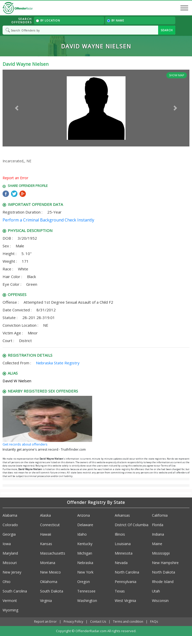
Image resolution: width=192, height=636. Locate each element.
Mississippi (161, 553)
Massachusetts (52, 553)
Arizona (83, 515)
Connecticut (50, 524)
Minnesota (123, 553)
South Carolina (15, 591)
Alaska (45, 515)
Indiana (158, 534)
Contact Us (98, 621)
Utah (156, 591)
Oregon (83, 581)
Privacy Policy (73, 621)
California (160, 515)
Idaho (82, 534)
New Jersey (12, 572)
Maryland (10, 553)
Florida (157, 524)
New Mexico (50, 572)
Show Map (176, 75)
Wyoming (10, 610)
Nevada (121, 562)
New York (85, 572)
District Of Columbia (131, 524)
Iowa (7, 543)
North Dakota (163, 572)
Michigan (84, 553)
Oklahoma (48, 581)
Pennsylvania (125, 581)
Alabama (10, 515)
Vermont (10, 600)
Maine (157, 543)
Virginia (46, 600)
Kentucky (84, 543)
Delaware (85, 524)
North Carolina (127, 572)
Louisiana (123, 543)
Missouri (10, 562)
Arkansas (122, 515)
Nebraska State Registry (58, 362)
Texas (120, 591)
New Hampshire (165, 562)
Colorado (10, 524)
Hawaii (45, 534)
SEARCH (167, 30)
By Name (115, 20)
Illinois (120, 534)
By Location (48, 20)
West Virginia (125, 600)
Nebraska (85, 562)
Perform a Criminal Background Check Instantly (48, 220)
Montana (47, 562)
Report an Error (15, 177)
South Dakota (51, 591)
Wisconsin (160, 600)
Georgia (9, 534)
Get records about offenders (25, 444)
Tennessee (86, 591)
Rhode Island (163, 581)
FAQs (154, 621)
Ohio (7, 581)
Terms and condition (128, 621)
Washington (87, 600)
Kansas (46, 543)
